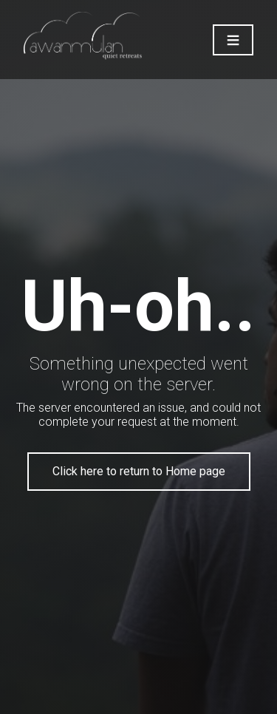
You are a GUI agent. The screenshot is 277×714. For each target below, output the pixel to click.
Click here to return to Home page (138, 471)
